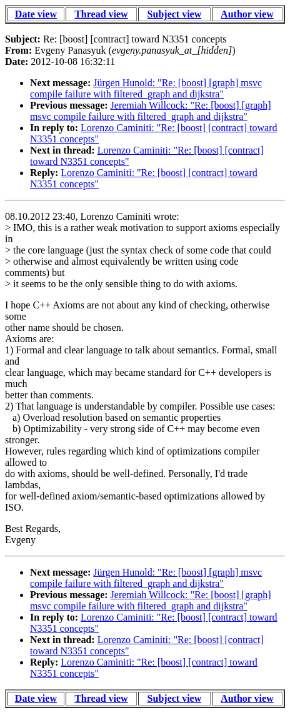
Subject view (175, 14)
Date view (36, 14)
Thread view (101, 14)
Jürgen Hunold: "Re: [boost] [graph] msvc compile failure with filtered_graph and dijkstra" (146, 88)
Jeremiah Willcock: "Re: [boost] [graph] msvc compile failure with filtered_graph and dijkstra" (150, 111)
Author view (247, 14)
